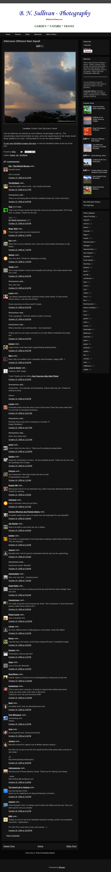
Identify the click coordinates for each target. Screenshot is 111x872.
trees (85, 362)
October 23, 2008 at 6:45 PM (20, 223)
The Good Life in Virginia (19, 787)
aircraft (85, 275)
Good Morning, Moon (98, 155)
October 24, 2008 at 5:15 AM (20, 545)
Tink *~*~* (13, 207)
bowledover (13, 686)
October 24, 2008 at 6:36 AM (20, 569)
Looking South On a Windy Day (99, 160)
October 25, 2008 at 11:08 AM (20, 681)
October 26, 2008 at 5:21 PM (20, 811)
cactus (85, 286)
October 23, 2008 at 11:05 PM (20, 452)
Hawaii (12, 155)
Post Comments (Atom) (45, 853)
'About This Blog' (89, 216)
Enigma (12, 650)
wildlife (85, 369)
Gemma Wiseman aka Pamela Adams (24, 512)
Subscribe (87, 45)
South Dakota (88, 260)
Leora (11, 293)
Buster (85, 227)
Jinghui (12, 741)
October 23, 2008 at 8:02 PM (20, 276)
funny (85, 315)
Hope (11, 662)
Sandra (12, 457)
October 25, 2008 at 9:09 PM (20, 763)
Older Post (71, 846)
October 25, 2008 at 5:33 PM (20, 736)
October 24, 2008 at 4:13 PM (20, 657)
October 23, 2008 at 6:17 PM (20, 190)
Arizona (86, 224)
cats (84, 289)
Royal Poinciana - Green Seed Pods (99, 107)
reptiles (85, 351)
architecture (87, 278)
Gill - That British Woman (19, 166)
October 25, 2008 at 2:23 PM (20, 724)
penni (11, 445)
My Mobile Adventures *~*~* (20, 220)
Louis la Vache (15, 368)
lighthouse (87, 333)
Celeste (12, 802)
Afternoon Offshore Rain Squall (97, 140)
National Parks (88, 249)
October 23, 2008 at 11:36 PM (20, 466)
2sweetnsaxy (14, 600)
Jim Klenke (13, 524)
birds (85, 282)
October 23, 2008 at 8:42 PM (20, 307)
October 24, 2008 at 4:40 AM (20, 530)
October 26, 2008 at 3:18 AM (20, 782)
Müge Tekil (13, 229)
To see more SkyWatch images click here (20, 143)
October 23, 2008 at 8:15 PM (20, 288)
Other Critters (51, 34)
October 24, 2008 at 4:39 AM (20, 519)
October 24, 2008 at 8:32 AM (20, 595)
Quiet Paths (13, 586)
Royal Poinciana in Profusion (99, 129)
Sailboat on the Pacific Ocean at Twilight (98, 119)
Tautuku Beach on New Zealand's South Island (99, 171)
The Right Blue (88, 205)
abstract (86, 267)
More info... (97, 73)
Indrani (11, 344)
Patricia (12, 471)
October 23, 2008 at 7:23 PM (20, 262)
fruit (84, 311)
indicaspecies (14, 768)
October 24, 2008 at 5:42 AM (20, 557)
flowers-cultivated (89, 308)
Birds (28, 34)
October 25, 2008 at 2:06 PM (20, 710)
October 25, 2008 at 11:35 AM (20, 698)
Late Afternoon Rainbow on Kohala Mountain (99, 146)
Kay (10, 241)
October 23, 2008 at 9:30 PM (20, 399)
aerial (85, 271)
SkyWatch (24, 155)
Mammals (38, 34)
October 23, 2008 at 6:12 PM (20, 178)
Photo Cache (14, 615)
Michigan (86, 245)
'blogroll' (86, 220)
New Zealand (88, 253)
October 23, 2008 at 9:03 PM (20, 363)
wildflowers (87, 366)
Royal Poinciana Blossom (98, 188)
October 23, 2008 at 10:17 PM (20, 428)
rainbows (86, 348)
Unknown (13, 500)
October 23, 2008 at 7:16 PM (20, 250)
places (85, 344)
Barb (11, 703)
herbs (85, 322)
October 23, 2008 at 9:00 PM (20, 319)
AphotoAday (14, 574)
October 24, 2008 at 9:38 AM (20, 609)
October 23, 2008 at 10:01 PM (20, 413)
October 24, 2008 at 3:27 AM (20, 507)
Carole (11, 627)
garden (85, 318)
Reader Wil (13, 485)
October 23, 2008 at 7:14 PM (20, 235)
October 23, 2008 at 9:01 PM (20, 339)
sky (17, 155)
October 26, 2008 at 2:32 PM (20, 797)
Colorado (86, 231)
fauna (85, 297)
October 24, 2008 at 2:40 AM (20, 495)
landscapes (87, 329)
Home (8, 34)
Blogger (62, 867)
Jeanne (12, 550)
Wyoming (86, 264)
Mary (11, 356)
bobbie (11, 536)
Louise (11, 404)
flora (84, 300)
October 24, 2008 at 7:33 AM (20, 581)
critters (85, 293)
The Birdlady (14, 183)
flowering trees (88, 304)
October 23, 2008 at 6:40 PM (20, 202)
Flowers (18, 34)
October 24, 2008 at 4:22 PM (20, 669)
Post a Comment (13, 836)
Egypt (85, 235)
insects (85, 326)
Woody (11, 255)
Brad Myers (13, 674)
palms (85, 340)
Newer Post (9, 846)
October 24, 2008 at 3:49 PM (20, 645)
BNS (10, 816)
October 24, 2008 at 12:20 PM (20, 621)
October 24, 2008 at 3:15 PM (20, 633)
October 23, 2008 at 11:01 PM (20, 440)
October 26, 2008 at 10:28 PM (20, 831)
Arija (11, 729)
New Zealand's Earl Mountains (99, 177)
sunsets (86, 359)
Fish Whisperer (15, 715)
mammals (86, 337)
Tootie (11, 267)
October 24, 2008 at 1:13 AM (20, 480)
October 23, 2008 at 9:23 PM (20, 379)
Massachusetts (88, 242)
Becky (11, 638)
